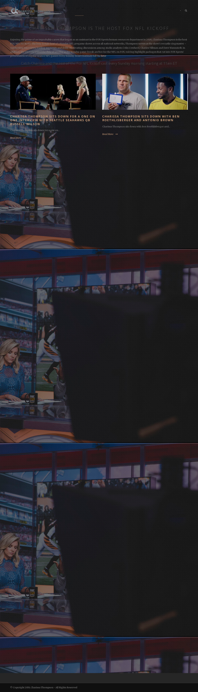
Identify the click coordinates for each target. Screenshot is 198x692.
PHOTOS (154, 8)
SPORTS (79, 8)
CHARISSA (139, 8)
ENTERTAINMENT (99, 8)
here (103, 55)
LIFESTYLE (121, 8)
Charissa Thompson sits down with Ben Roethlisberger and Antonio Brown (141, 118)
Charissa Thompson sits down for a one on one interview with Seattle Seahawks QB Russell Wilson (52, 120)
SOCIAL (65, 8)
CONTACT (170, 8)
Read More (15, 137)
